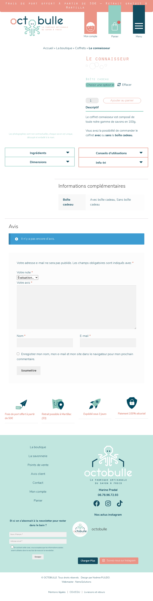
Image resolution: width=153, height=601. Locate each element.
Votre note (25, 272)
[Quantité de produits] (92, 100)
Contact (38, 483)
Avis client (38, 474)
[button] (39, 152)
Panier (38, 500)
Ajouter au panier (122, 100)
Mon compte (38, 492)
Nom (21, 336)
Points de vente (38, 465)
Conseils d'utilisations (111, 153)
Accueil (48, 48)
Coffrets (80, 48)
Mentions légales (57, 592)
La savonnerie (38, 456)
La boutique (64, 48)
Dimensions (38, 162)
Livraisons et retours (94, 592)
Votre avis (24, 283)
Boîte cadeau (97, 79)
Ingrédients (38, 153)
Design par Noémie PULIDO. (95, 577)
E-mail (85, 336)
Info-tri (101, 163)
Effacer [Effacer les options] (126, 85)
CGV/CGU (75, 592)
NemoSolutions (83, 581)
